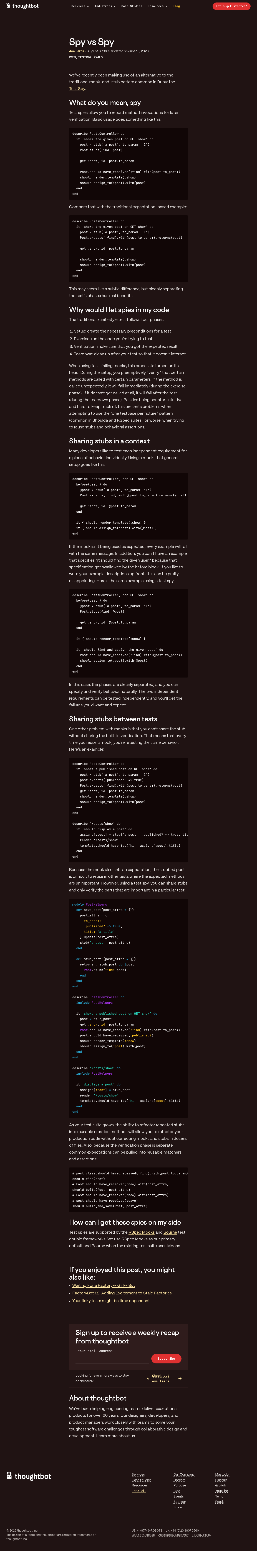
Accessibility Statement (173, 1535)
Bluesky (221, 1480)
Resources (157, 6)
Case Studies (131, 6)
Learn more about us (115, 1436)
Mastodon (222, 1474)
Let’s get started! (231, 6)
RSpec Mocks (141, 1233)
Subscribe (166, 1358)
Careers (179, 1480)
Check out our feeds (158, 1378)
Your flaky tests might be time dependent (111, 1301)
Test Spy (77, 89)
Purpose (179, 1485)
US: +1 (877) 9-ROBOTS (147, 1530)
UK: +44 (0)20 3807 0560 (182, 1530)
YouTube (221, 1491)
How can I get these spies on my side (125, 1222)
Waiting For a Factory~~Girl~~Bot (103, 1286)
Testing (85, 57)
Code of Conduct (143, 1535)
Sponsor (179, 1502)
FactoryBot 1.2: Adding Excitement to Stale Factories (122, 1293)
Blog (176, 6)
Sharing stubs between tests (113, 719)
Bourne (170, 1233)
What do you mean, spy (105, 102)
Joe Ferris (76, 51)
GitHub (220, 1485)
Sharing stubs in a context (109, 441)
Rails (98, 57)
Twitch (220, 1496)
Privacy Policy (201, 1535)
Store (177, 1507)
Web (72, 57)
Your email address (95, 1351)
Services (80, 6)
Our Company (184, 1474)
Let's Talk (139, 1491)
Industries (105, 6)
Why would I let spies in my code (119, 309)
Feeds (219, 1502)
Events (178, 1496)
